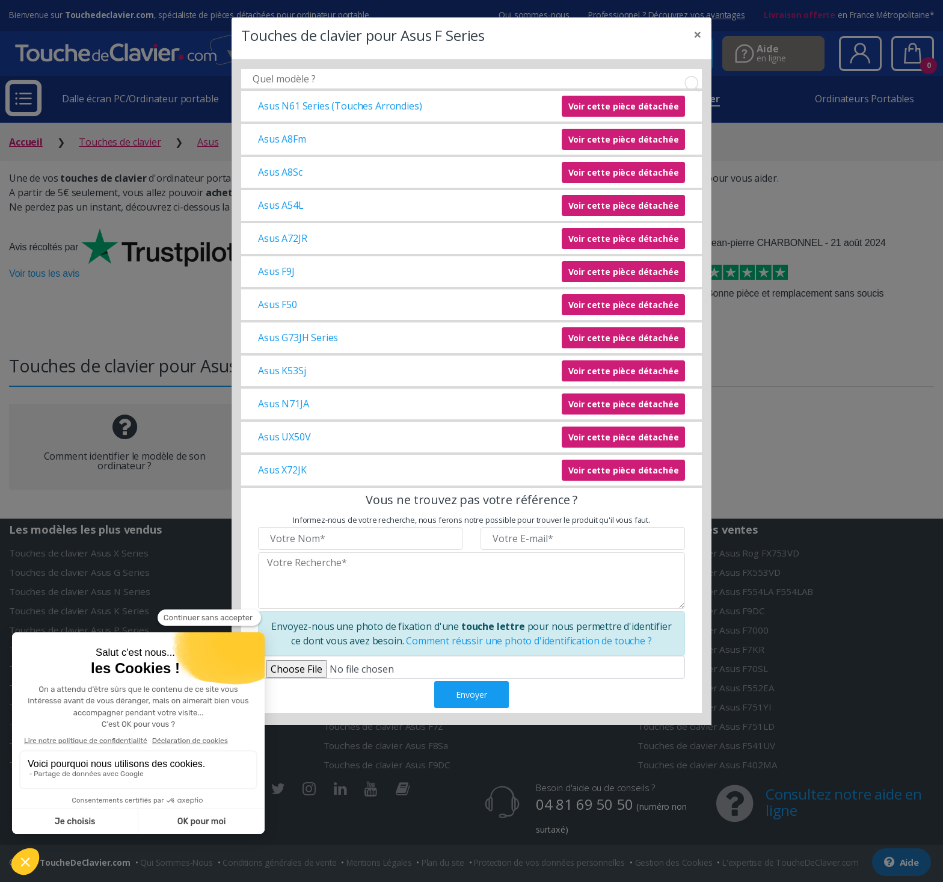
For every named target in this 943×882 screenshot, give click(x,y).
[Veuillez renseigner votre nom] (360, 538)
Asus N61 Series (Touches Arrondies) (340, 106)
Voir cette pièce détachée (623, 106)
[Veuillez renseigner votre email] (583, 538)
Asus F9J (276, 271)
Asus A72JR (282, 238)
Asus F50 (277, 304)
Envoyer (471, 694)
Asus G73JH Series (298, 337)
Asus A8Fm (282, 139)
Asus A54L (281, 205)
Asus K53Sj (282, 370)
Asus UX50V (284, 436)
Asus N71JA (283, 403)
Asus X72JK (282, 469)
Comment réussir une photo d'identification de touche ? (528, 640)
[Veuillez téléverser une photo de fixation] (471, 667)
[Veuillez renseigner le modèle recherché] (471, 580)
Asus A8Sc (280, 172)
